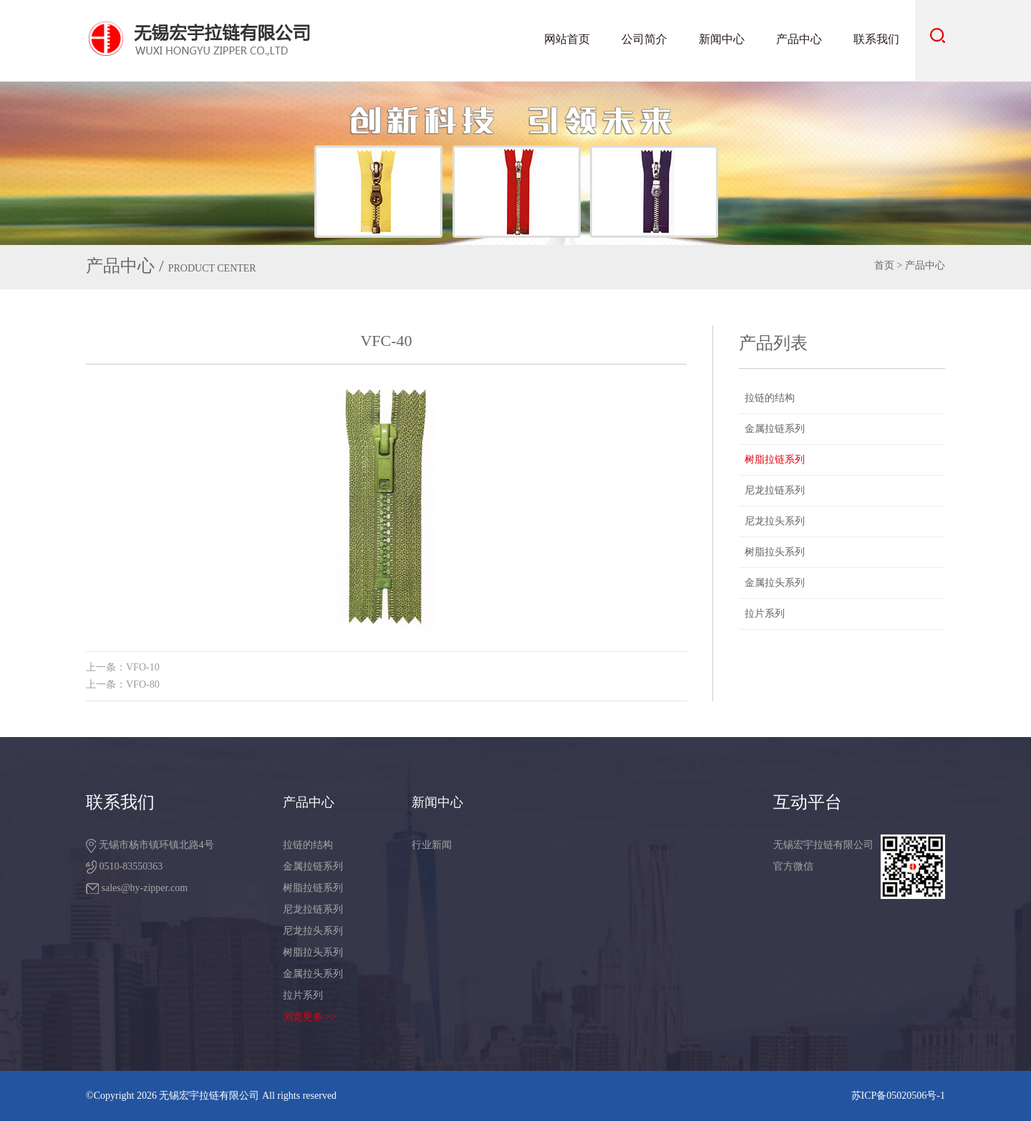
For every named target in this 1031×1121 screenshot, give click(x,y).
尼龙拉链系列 (775, 490)
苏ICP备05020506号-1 (898, 1095)
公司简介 (644, 39)
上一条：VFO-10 (123, 667)
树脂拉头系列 (775, 552)
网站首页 (567, 39)
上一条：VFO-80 (123, 684)
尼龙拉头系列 (775, 521)
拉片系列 (765, 613)
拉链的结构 (770, 398)
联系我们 (876, 39)
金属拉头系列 (775, 582)
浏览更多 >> (310, 1016)
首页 (884, 265)
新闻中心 (722, 39)
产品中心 (799, 39)
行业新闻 (432, 844)
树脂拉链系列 (775, 459)
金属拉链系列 (775, 428)
